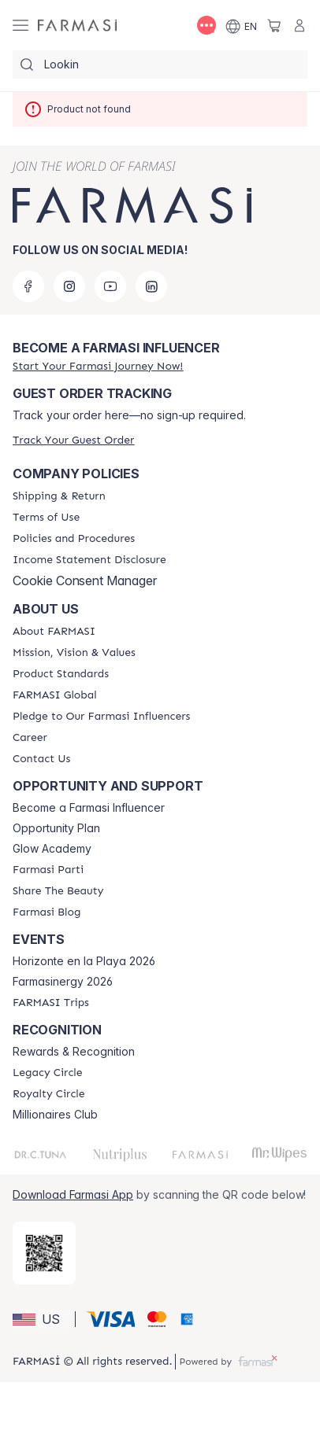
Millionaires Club (55, 1114)
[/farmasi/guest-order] (73, 440)
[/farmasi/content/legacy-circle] (48, 1073)
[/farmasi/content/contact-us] (41, 759)
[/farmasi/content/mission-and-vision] (74, 653)
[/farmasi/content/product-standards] (61, 674)
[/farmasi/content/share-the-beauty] (58, 891)
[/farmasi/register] (98, 366)
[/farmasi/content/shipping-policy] (59, 496)
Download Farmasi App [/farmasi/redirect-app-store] (73, 1194)
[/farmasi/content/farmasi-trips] (51, 1003)
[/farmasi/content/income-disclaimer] (89, 560)
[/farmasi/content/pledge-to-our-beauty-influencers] (101, 716)
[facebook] (28, 286)
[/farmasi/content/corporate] (55, 695)
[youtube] (110, 286)
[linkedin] (151, 286)
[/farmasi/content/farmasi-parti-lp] (48, 870)
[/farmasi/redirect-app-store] (44, 1253)
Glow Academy (52, 848)
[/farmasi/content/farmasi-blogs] (46, 912)
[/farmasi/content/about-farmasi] (54, 631)
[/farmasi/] (77, 25)
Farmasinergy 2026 (63, 981)
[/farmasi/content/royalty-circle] (49, 1094)
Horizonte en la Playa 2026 (84, 961)
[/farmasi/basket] (274, 25)
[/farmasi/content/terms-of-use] (46, 517)
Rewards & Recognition (74, 1051)
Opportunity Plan (56, 828)
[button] (41, 1319)
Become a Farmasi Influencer (89, 808)
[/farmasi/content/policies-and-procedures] (74, 539)
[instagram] (69, 286)
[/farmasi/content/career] (30, 738)
